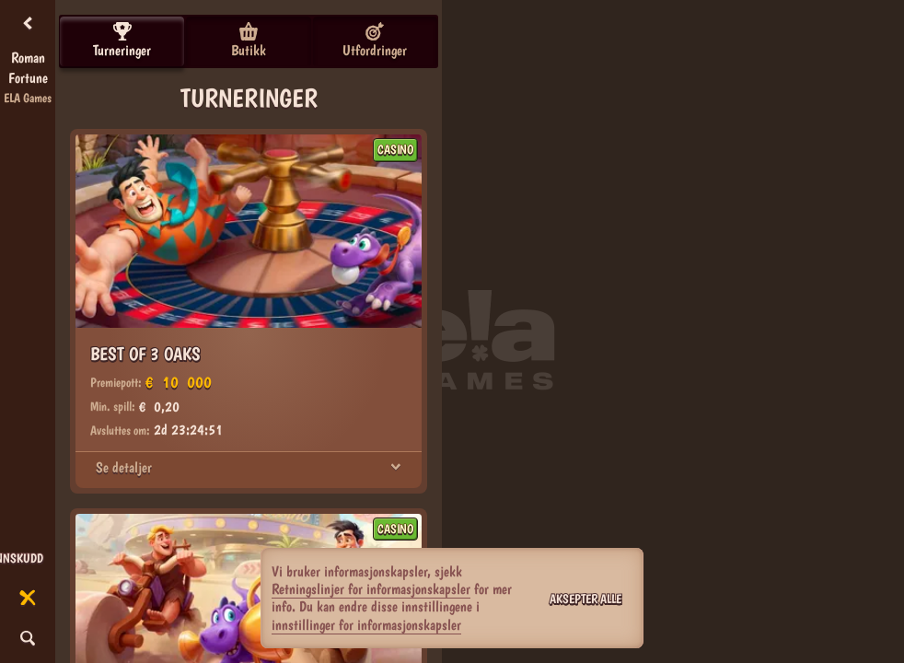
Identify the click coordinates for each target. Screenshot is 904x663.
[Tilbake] (27, 24)
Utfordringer (374, 40)
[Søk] (27, 639)
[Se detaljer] (395, 467)
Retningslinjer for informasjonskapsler (371, 589)
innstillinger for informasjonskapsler (366, 625)
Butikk (248, 40)
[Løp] (27, 598)
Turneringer (122, 40)
